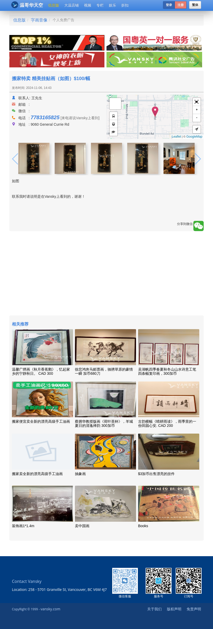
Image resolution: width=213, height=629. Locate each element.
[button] (197, 102)
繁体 (195, 5)
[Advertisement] (106, 274)
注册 (181, 5)
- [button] (197, 118)
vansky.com (50, 608)
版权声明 (174, 608)
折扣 (125, 5)
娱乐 (112, 5)
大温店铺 (71, 5)
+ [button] (197, 110)
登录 (169, 5)
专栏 (100, 5)
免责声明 (194, 608)
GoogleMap (194, 136)
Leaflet (176, 136)
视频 (87, 5)
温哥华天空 (27, 4)
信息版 (53, 5)
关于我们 (154, 608)
